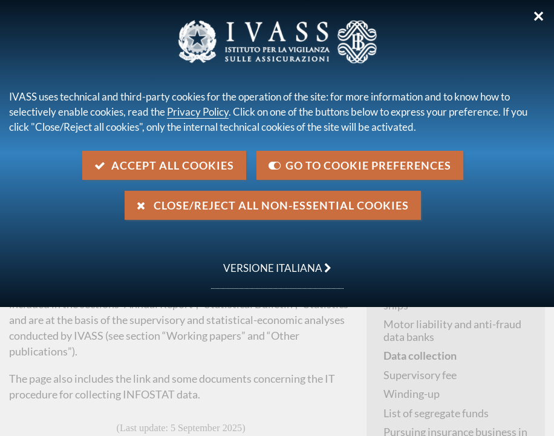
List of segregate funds (436, 413)
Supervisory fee (420, 375)
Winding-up (411, 393)
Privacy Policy (198, 111)
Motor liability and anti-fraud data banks (452, 330)
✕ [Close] (538, 16)
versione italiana (271, 261)
